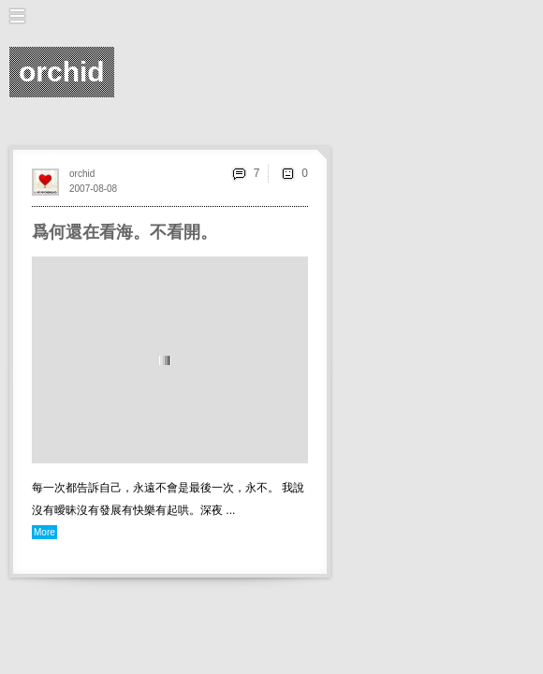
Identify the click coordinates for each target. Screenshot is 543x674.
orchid (82, 173)
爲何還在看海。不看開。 (124, 232)
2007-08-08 (93, 188)
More (44, 532)
